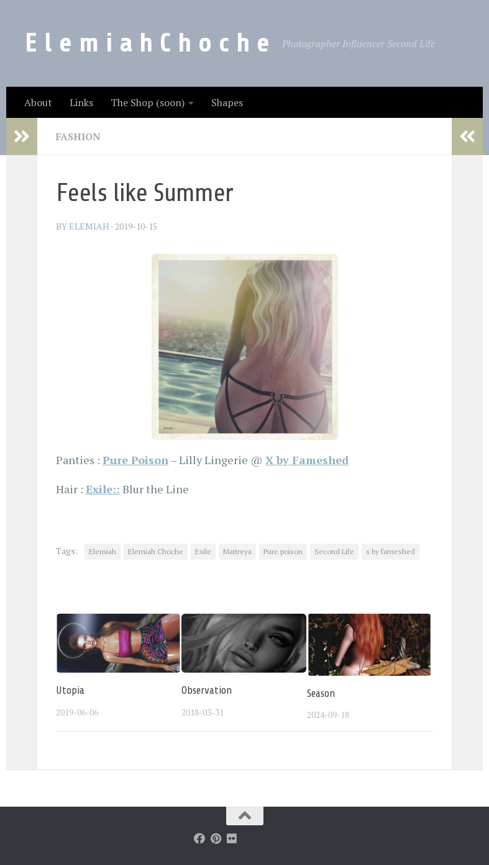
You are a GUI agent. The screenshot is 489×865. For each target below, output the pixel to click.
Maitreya (237, 551)
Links (81, 102)
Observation (206, 690)
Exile (203, 551)
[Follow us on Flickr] (231, 838)
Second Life (334, 551)
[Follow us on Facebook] (199, 838)
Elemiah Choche (155, 551)
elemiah (89, 226)
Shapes (227, 102)
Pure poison (283, 551)
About (38, 102)
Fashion (78, 136)
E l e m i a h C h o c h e (147, 43)
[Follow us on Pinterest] (215, 838)
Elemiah (102, 551)
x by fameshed (390, 551)
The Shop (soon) (148, 102)
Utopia (70, 690)
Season (321, 693)
